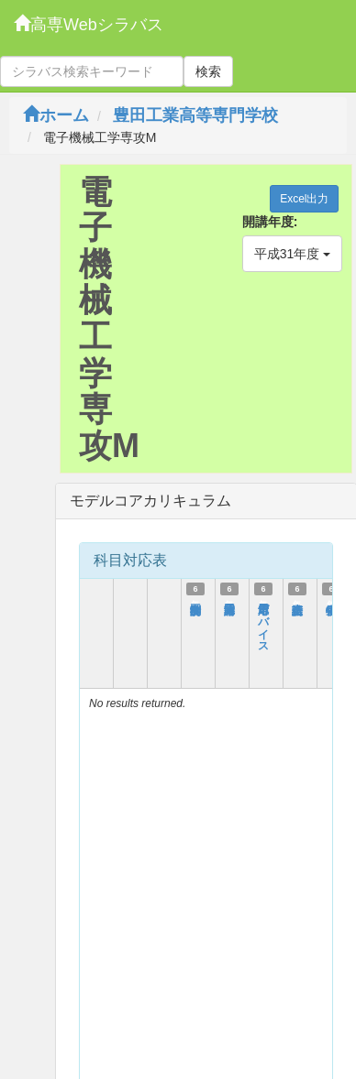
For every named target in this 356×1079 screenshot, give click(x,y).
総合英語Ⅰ (297, 600)
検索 (208, 71)
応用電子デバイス (263, 621)
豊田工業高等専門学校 (195, 115)
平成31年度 (292, 253)
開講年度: (270, 221)
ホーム (56, 115)
